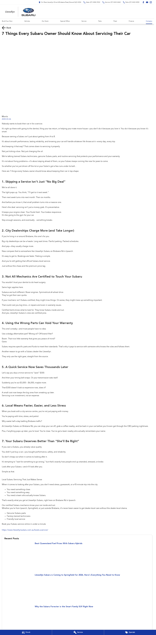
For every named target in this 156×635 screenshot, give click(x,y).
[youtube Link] (147, 2)
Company (149, 21)
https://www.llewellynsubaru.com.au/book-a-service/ (25, 530)
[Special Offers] (130, 632)
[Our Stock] (26, 632)
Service (84, 21)
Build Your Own (7, 21)
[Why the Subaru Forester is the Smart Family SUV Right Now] (77, 620)
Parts (99, 21)
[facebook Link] (143, 2)
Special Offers (65, 21)
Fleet (115, 21)
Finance (131, 21)
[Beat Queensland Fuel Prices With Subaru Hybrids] (77, 557)
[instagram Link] (150, 2)
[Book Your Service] (78, 632)
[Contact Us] (60, 2)
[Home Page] (20, 12)
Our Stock (45, 21)
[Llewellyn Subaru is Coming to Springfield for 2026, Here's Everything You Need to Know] (77, 588)
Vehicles (27, 21)
